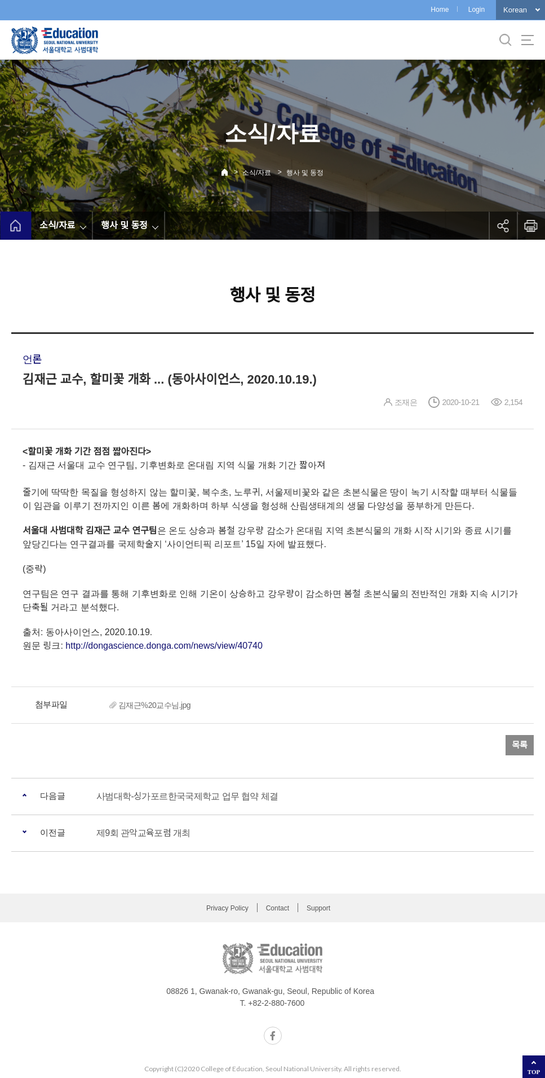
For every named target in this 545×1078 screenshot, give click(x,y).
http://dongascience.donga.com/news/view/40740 (164, 645)
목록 (520, 745)
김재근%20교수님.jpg (154, 705)
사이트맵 (527, 40)
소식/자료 (256, 173)
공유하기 (503, 226)
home (15, 226)
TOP (534, 1071)
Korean (515, 10)
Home (440, 10)
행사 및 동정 (305, 173)
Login (476, 10)
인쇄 (531, 226)
